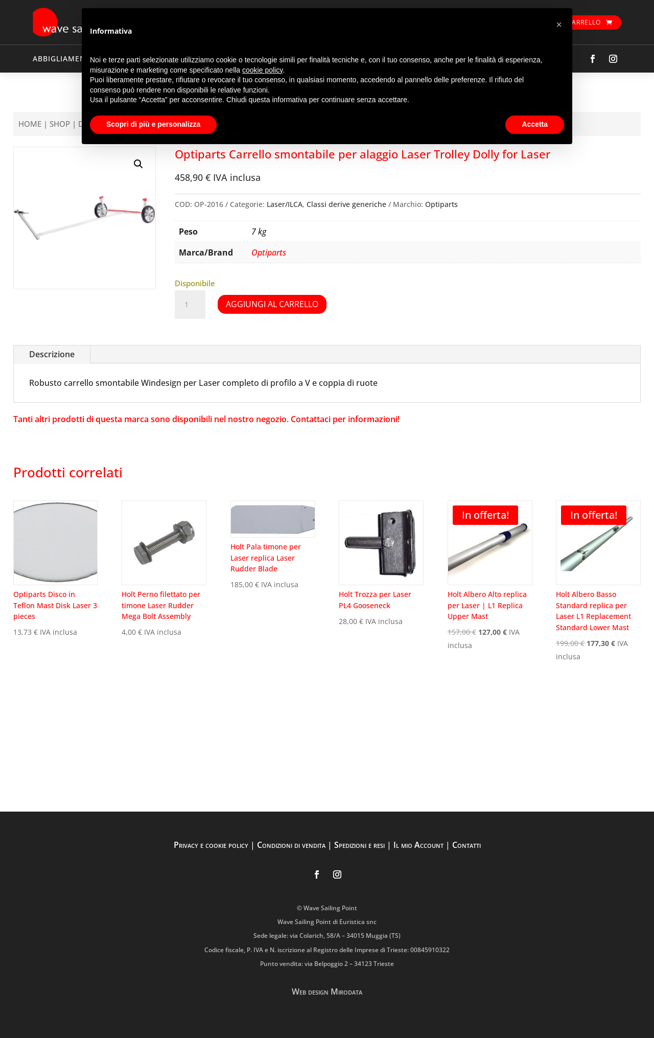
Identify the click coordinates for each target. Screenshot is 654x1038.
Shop (60, 124)
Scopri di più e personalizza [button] (153, 124)
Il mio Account (418, 844)
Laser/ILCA (284, 204)
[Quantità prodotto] (190, 304)
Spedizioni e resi (359, 844)
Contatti (466, 844)
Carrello (584, 22)
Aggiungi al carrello (272, 304)
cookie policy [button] (262, 70)
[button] (138, 164)
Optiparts (441, 204)
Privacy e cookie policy (211, 844)
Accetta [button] (535, 124)
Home (29, 124)
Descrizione (52, 354)
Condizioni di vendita (291, 844)
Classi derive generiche (346, 204)
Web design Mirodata (327, 991)
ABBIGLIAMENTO (65, 58)
